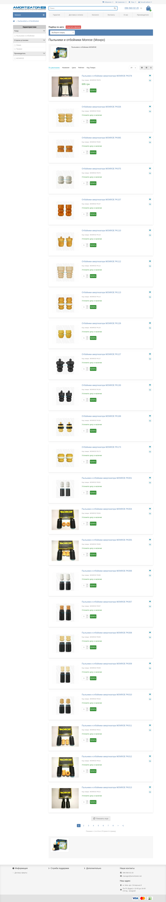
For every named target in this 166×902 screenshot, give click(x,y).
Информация (20, 868)
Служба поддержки (59, 868)
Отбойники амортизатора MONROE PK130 (101, 385)
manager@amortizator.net (132, 876)
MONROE (20, 58)
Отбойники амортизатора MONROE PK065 (101, 138)
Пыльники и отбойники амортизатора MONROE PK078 (107, 76)
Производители (143, 15)
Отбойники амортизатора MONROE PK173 (101, 447)
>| (123, 826)
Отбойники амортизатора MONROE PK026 (101, 107)
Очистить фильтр (73, 27)
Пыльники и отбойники (25, 36)
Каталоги (95, 15)
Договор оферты (21, 873)
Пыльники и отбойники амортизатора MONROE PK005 (107, 540)
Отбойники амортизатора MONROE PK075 (101, 169)
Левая (18, 45)
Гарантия (56, 15)
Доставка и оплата (76, 15)
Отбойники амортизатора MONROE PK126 (101, 323)
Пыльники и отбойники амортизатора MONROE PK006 (107, 571)
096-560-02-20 (128, 873)
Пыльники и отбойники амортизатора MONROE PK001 (107, 478)
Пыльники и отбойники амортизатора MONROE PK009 (107, 664)
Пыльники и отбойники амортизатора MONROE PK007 (107, 602)
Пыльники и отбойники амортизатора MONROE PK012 (107, 756)
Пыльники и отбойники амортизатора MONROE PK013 (107, 787)
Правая (19, 49)
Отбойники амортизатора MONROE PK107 (101, 199)
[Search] (83, 8)
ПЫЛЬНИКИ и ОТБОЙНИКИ (28, 21)
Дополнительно (92, 868)
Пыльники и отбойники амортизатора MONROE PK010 (107, 694)
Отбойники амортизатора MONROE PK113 (101, 292)
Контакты (111, 15)
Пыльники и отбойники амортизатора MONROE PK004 (107, 509)
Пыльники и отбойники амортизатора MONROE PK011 (107, 725)
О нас (126, 15)
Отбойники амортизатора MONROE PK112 (101, 261)
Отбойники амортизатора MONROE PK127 (101, 354)
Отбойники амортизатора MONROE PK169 (101, 416)
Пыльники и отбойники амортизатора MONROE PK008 (107, 633)
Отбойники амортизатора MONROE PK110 (101, 230)
